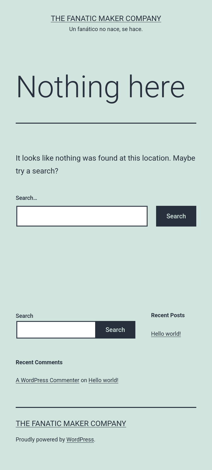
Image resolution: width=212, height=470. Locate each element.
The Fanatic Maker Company (106, 18)
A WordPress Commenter (47, 380)
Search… (26, 198)
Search (24, 315)
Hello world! (166, 333)
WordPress (80, 439)
